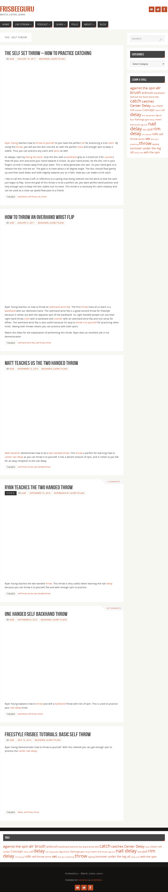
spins (57, 150)
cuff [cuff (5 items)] (162, 110)
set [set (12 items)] (147, 138)
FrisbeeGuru (17, 9)
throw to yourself (45, 142)
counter (109, 157)
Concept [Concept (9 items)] (148, 110)
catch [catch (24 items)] (135, 101)
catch (111, 142)
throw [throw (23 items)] (145, 143)
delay (109, 583)
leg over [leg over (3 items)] (144, 125)
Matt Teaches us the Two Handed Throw (41, 363)
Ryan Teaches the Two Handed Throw (39, 487)
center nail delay (14, 456)
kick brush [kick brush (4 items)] (135, 124)
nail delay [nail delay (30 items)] (126, 850)
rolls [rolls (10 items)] (155, 134)
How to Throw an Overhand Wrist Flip (39, 217)
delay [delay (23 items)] (135, 114)
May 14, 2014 (24, 740)
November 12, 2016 (28, 368)
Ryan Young (11, 142)
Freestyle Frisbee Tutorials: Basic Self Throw (48, 734)
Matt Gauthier (12, 453)
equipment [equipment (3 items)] (150, 115)
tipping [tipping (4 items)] (155, 144)
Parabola (83, 880)
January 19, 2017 (27, 58)
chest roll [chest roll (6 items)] (156, 846)
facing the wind (34, 157)
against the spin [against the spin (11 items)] (142, 88)
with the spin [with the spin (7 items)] (152, 152)
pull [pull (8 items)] (150, 129)
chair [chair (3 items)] (153, 106)
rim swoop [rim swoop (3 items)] (146, 134)
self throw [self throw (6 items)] (38, 856)
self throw (32, 196)
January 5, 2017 (26, 222)
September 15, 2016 (40, 493)
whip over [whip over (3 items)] (138, 153)
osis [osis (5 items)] (145, 129)
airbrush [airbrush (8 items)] (147, 93)
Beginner (44, 58)
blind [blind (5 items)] (151, 96)
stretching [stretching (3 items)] (134, 144)
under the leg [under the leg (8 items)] (152, 148)
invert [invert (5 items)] (158, 119)
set (83, 142)
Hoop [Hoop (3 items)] (152, 120)
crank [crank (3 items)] (157, 110)
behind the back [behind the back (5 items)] (139, 96)
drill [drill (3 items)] (143, 115)
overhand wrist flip (59, 306)
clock (27, 318)
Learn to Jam (58, 58)
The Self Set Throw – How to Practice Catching (48, 53)
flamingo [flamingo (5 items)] (140, 119)
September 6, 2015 (28, 619)
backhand (71, 157)
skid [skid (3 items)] (152, 139)
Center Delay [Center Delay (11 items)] (140, 105)
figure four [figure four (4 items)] (64, 851)
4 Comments (113, 482)
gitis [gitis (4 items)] (147, 119)
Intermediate (61, 493)
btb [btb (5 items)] (157, 96)
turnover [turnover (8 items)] (136, 148)
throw (19, 146)
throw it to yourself (86, 322)
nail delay (15, 707)
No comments (114, 608)
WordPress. (97, 880)
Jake (12, 58)
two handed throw (59, 453)
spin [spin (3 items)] (156, 139)
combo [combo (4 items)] (138, 110)
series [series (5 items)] (141, 139)
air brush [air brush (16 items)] (37, 846)
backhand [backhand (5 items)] (159, 93)
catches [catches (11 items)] (148, 101)
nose (80, 146)
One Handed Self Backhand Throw (36, 614)
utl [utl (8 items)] (132, 152)
